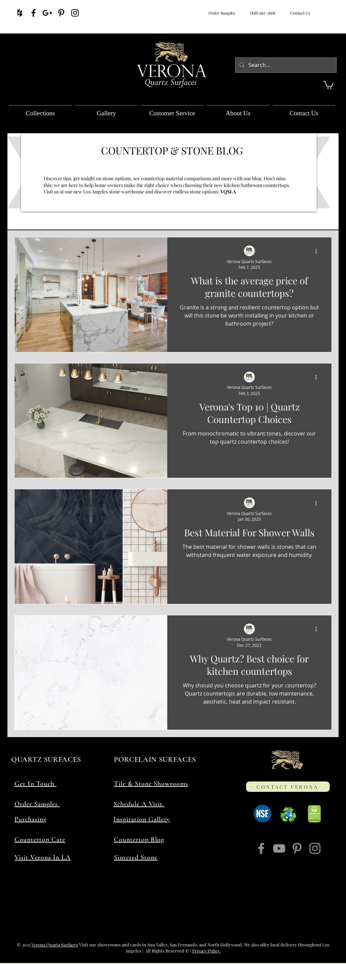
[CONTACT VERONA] (288, 786)
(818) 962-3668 (261, 13)
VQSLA (228, 191)
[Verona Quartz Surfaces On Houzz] (20, 13)
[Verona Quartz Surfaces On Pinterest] (61, 13)
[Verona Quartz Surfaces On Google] (47, 13)
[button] (328, 84)
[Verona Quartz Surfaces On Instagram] (75, 13)
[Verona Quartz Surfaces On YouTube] (279, 848)
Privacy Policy (206, 951)
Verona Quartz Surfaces (54, 944)
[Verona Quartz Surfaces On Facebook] (33, 13)
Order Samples (221, 13)
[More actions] (318, 251)
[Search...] (285, 65)
